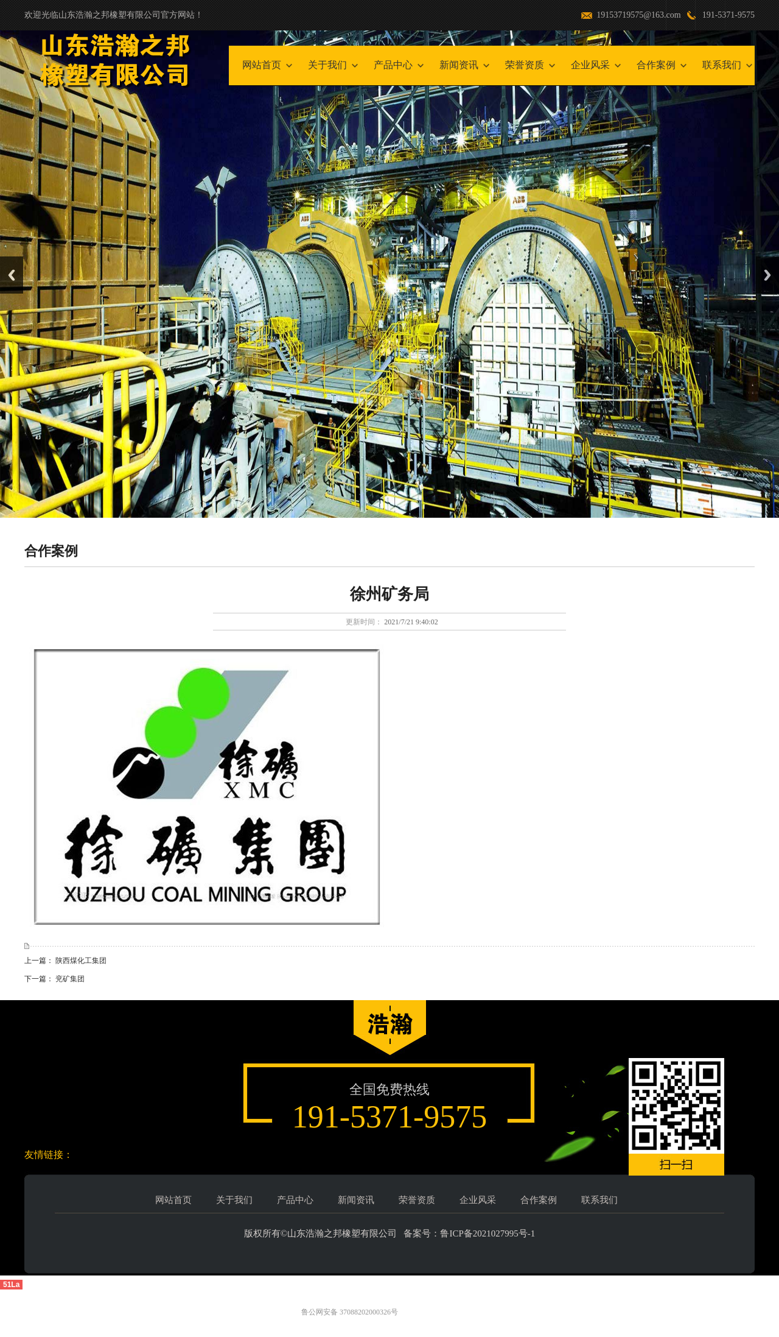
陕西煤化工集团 (81, 960)
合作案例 (656, 65)
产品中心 (393, 65)
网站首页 (261, 65)
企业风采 (590, 65)
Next (767, 275)
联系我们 (721, 65)
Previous (11, 275)
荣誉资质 (524, 65)
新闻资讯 (458, 65)
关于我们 (327, 65)
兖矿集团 (70, 979)
